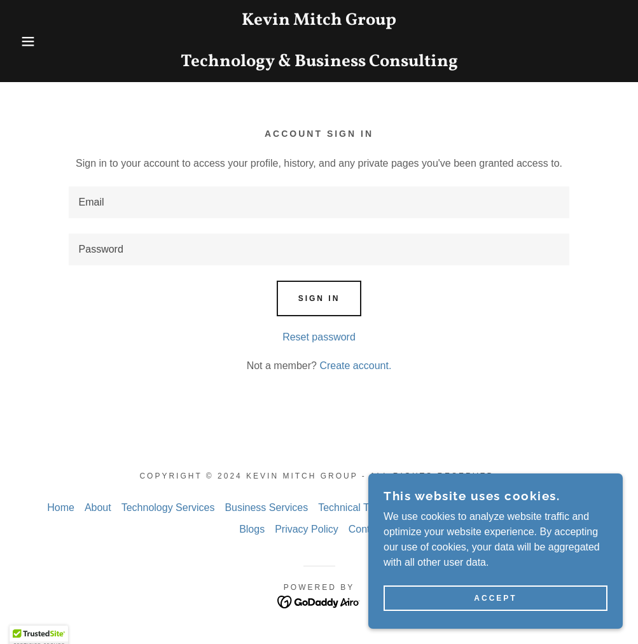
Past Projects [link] (439, 507)
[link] (318, 62)
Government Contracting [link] (535, 507)
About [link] (98, 507)
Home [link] (60, 507)
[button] (31, 41)
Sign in (319, 298)
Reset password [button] (319, 337)
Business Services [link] (266, 507)
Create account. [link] (355, 365)
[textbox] (319, 202)
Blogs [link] (252, 529)
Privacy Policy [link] (306, 529)
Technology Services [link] (168, 507)
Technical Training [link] (358, 507)
